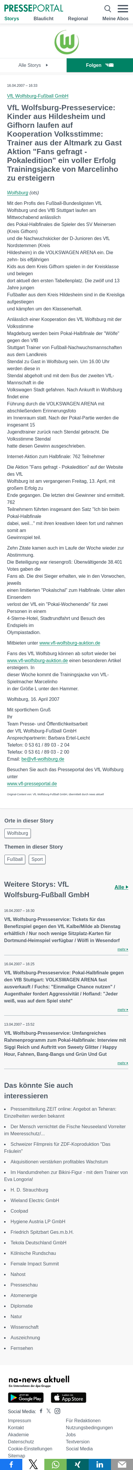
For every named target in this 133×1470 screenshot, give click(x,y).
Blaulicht (43, 18)
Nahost (18, 1274)
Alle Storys (33, 65)
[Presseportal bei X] (47, 1411)
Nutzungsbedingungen (89, 1427)
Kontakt (16, 1427)
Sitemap (16, 1455)
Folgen (99, 65)
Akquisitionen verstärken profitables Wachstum (59, 1161)
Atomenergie (24, 1295)
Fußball (15, 859)
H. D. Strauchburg (29, 1189)
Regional (78, 18)
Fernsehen (22, 1348)
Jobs (71, 1434)
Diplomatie (22, 1306)
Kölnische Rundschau (33, 1253)
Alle (121, 887)
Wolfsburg (17, 192)
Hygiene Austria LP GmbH (38, 1221)
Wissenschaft (24, 1327)
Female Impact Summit (35, 1263)
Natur (16, 1316)
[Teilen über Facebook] (11, 1464)
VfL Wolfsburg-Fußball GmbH (37, 96)
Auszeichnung (25, 1337)
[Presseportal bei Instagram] (55, 1410)
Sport (37, 859)
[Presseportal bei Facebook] (39, 1411)
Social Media (79, 1448)
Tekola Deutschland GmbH (38, 1242)
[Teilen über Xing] (78, 1464)
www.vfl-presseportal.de (32, 783)
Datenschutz (21, 1441)
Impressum (19, 1420)
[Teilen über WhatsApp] (55, 1464)
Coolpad (19, 1211)
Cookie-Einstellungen (30, 1448)
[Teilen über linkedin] (100, 1464)
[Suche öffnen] (108, 9)
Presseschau (24, 1284)
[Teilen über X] (33, 1464)
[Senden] (122, 1464)
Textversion (78, 1441)
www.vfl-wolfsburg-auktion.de (69, 642)
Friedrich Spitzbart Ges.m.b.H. (42, 1232)
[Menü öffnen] (123, 9)
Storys (11, 18)
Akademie (18, 1434)
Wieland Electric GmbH (35, 1200)
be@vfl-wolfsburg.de (42, 759)
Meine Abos (115, 18)
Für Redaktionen (83, 1420)
